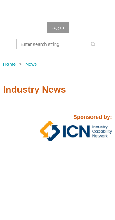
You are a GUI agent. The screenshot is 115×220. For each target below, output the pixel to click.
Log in (57, 27)
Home (9, 64)
